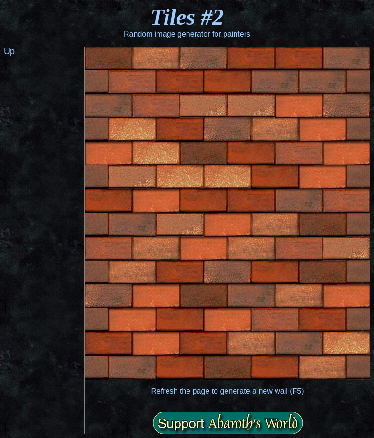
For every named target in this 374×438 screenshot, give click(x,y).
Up (9, 51)
